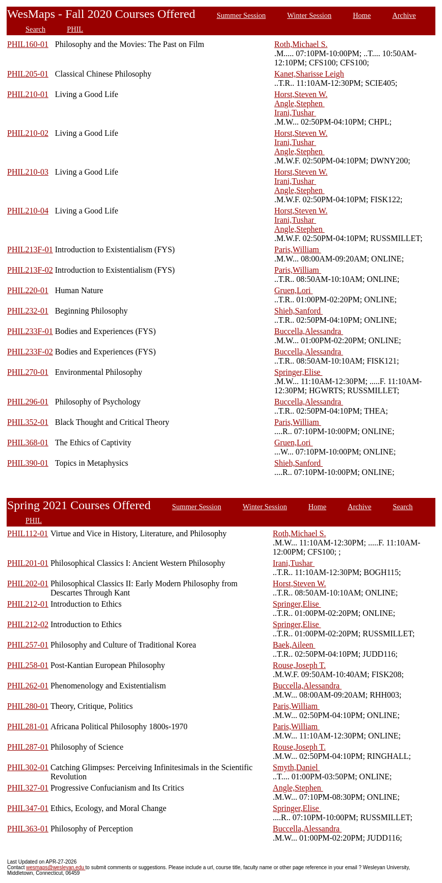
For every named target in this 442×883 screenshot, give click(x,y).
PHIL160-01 (27, 44)
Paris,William (297, 249)
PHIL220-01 (27, 290)
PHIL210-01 (27, 94)
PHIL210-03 (27, 172)
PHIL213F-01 (30, 249)
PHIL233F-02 (30, 351)
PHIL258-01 (27, 665)
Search (35, 29)
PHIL (75, 29)
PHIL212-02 (27, 624)
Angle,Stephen (299, 103)
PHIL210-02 (27, 133)
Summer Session (241, 15)
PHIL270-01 (27, 372)
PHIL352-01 (27, 422)
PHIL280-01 (27, 706)
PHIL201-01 (27, 563)
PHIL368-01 (27, 442)
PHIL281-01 (27, 726)
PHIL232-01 (27, 310)
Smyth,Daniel (296, 767)
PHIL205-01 (27, 73)
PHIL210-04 (27, 210)
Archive (403, 15)
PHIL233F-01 (30, 331)
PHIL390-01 (27, 463)
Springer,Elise (298, 372)
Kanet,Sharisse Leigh (309, 73)
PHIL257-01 (27, 644)
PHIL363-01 (27, 828)
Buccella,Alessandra (308, 331)
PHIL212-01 (27, 604)
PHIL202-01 (27, 583)
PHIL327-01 (27, 787)
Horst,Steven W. (300, 94)
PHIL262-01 (27, 685)
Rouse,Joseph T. (299, 665)
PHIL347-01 (27, 808)
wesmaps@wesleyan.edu (55, 867)
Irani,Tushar (295, 112)
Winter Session (309, 15)
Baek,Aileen (294, 644)
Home (362, 15)
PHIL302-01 (27, 767)
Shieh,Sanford (298, 310)
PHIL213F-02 (30, 270)
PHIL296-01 (27, 401)
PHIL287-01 (27, 747)
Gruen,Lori (293, 290)
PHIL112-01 (27, 533)
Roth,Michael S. (300, 44)
